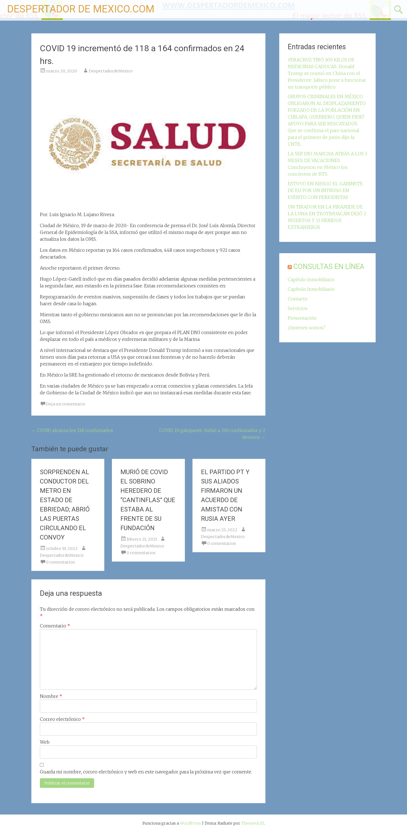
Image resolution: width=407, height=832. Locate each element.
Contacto (298, 299)
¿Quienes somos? (306, 327)
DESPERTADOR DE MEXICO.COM (80, 9)
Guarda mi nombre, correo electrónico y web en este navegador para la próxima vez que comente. (146, 772)
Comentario (55, 626)
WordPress (190, 823)
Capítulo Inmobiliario (311, 279)
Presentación (302, 318)
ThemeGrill (252, 823)
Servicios (298, 308)
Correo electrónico (62, 719)
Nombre (51, 696)
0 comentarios (60, 562)
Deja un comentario (65, 404)
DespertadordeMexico (111, 71)
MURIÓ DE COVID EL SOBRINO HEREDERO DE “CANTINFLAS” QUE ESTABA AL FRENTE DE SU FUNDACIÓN (147, 500)
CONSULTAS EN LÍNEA (328, 267)
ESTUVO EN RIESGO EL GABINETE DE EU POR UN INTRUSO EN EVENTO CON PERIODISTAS (325, 190)
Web (44, 742)
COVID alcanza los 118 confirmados (72, 430)
